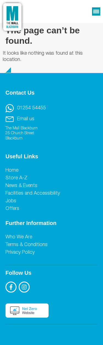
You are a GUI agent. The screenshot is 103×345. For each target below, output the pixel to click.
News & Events (21, 185)
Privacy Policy (20, 252)
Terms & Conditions (26, 244)
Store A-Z (16, 178)
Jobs (10, 201)
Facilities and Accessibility (32, 193)
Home (11, 170)
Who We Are (18, 237)
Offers (12, 208)
